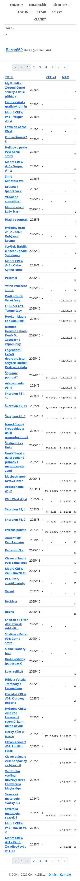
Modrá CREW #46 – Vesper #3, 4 (14, 116)
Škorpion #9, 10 (16, 406)
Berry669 (14, 49)
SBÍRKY (57, 12)
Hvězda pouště (15, 530)
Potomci (11, 278)
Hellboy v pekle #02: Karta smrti (16, 151)
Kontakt (65, 875)
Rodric (9, 612)
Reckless (11, 601)
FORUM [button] (23, 12)
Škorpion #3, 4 (15, 509)
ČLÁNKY (40, 19)
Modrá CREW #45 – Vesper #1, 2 (14, 166)
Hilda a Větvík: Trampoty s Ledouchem (15, 684)
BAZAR (41, 12)
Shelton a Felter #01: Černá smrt (16, 638)
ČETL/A (51, 77)
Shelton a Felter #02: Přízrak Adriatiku (16, 624)
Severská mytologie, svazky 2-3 (12, 798)
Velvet (9, 591)
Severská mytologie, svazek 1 (12, 813)
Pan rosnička (14, 550)
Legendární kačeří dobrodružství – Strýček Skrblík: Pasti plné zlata (16, 358)
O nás (53, 875)
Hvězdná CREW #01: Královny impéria (15, 698)
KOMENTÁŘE (38, 5)
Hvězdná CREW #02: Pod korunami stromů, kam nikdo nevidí (15, 717)
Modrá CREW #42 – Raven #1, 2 (16, 827)
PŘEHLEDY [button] (60, 5)
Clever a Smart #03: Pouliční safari (15, 746)
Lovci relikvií (14, 671)
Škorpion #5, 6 (15, 416)
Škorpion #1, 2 (15, 520)
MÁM (65, 77)
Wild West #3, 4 (16, 499)
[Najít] (40, 27)
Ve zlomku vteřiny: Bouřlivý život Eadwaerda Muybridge (15, 779)
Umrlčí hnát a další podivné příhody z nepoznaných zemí (15, 462)
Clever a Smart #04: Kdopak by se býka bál (16, 761)
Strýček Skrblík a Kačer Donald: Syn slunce (16, 251)
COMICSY (16, 5)
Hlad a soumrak (16, 220)
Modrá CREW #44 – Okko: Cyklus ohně (14, 265)
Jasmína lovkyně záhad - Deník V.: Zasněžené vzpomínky (16, 335)
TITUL (9, 77)
